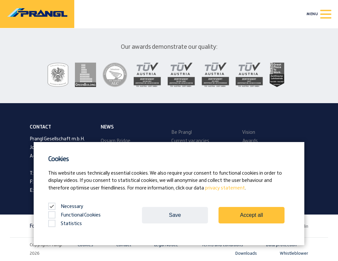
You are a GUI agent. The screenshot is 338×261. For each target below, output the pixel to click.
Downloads (246, 253)
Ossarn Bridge (115, 141)
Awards (250, 141)
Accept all (251, 215)
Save (175, 215)
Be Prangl (181, 132)
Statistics (65, 223)
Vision (248, 132)
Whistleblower (294, 253)
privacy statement (225, 188)
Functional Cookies (74, 215)
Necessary (65, 206)
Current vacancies (190, 141)
